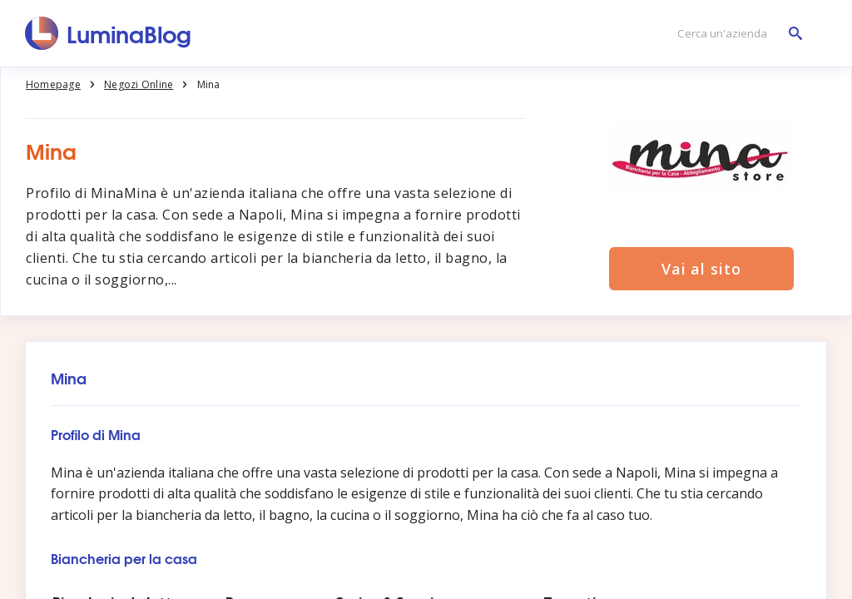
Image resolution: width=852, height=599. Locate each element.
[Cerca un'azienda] (735, 34)
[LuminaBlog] (108, 33)
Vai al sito (701, 269)
